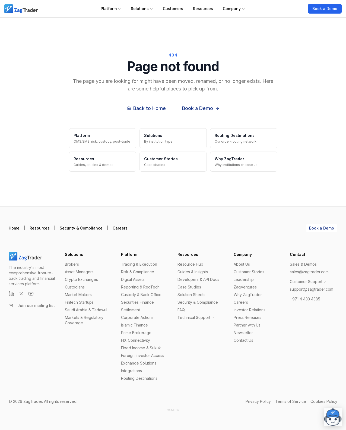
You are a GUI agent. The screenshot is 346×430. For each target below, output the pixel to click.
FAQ (181, 309)
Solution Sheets (191, 294)
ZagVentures (245, 287)
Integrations (131, 370)
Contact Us (243, 340)
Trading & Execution (139, 264)
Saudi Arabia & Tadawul (86, 309)
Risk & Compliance (137, 271)
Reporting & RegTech (140, 287)
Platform (111, 8)
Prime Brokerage (136, 332)
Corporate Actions (137, 317)
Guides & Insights (192, 271)
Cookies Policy (323, 401)
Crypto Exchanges (81, 279)
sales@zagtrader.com (309, 271)
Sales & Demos (303, 264)
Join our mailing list (32, 305)
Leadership (244, 279)
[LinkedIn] (11, 293)
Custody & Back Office (141, 294)
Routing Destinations (139, 378)
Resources (203, 8)
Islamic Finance (134, 325)
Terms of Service (290, 401)
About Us (242, 264)
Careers (120, 228)
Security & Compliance (81, 228)
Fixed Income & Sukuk (141, 348)
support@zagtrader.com (311, 289)
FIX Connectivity (135, 340)
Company (234, 8)
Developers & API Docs (198, 279)
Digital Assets (133, 279)
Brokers (72, 264)
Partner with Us (247, 325)
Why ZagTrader (248, 294)
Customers (173, 8)
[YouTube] (31, 293)
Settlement (130, 309)
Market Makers (78, 294)
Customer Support (308, 281)
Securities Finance (137, 302)
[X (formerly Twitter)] (21, 293)
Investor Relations (249, 309)
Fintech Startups (79, 302)
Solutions (142, 8)
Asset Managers (79, 271)
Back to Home (146, 108)
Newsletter (243, 332)
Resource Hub (190, 264)
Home (14, 228)
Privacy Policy (258, 401)
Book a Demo (324, 8)
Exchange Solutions (138, 363)
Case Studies (189, 287)
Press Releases (247, 317)
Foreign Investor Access (142, 355)
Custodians (75, 287)
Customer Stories (249, 271)
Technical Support (196, 317)
